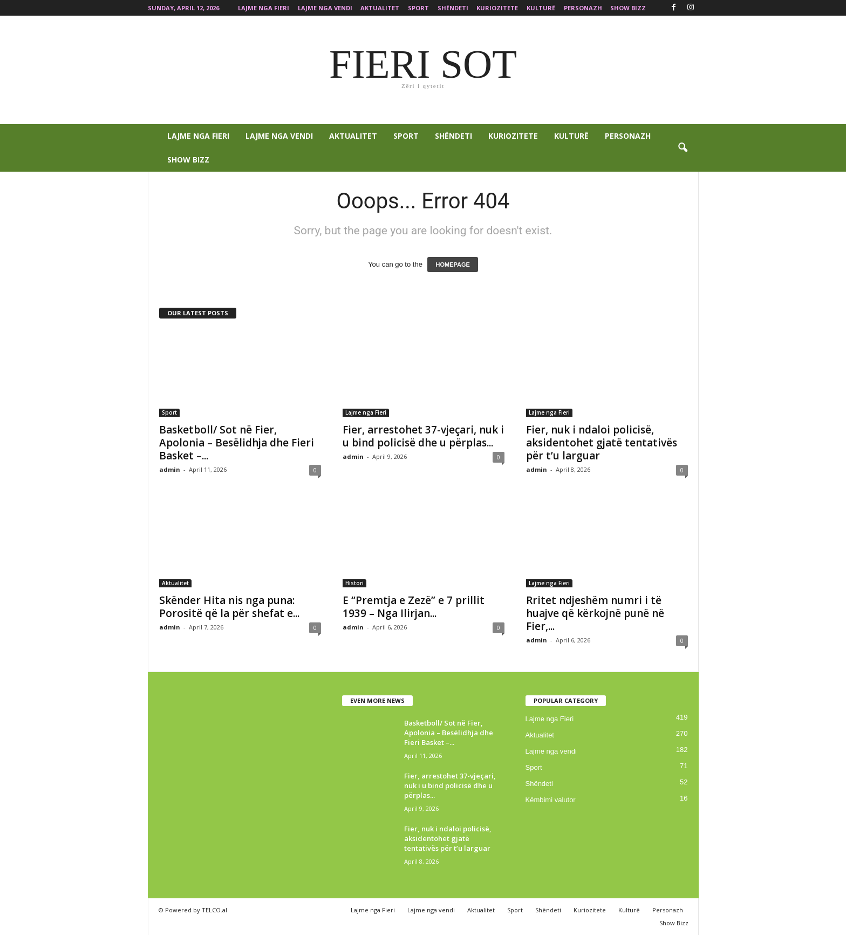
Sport (418, 8)
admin (169, 469)
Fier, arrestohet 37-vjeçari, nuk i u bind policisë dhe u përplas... (423, 436)
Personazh (583, 8)
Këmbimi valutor (551, 800)
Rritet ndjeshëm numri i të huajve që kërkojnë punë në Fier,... (595, 613)
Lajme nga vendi (325, 8)
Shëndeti (453, 8)
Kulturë (541, 8)
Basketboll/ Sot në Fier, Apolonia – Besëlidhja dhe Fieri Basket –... (236, 443)
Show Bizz (628, 8)
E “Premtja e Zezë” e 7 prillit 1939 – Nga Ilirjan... (414, 606)
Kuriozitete (497, 8)
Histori (354, 583)
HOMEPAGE (452, 264)
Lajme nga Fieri (263, 8)
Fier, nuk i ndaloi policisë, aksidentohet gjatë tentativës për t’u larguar (601, 443)
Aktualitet (379, 8)
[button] (682, 148)
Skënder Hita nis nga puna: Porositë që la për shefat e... (229, 606)
